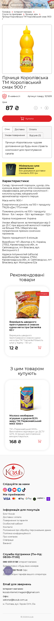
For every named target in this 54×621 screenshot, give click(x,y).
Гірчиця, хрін (31, 14)
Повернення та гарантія (15, 520)
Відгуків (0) (35, 135)
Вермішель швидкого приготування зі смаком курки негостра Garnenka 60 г (25, 326)
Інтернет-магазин (23, 12)
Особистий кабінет (13, 523)
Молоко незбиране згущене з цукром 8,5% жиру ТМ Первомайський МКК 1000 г (25, 419)
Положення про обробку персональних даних (27, 530)
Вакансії (7, 543)
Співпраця (8, 540)
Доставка (19, 129)
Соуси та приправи (12, 14)
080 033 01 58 (10, 562)
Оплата (33, 129)
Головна (6, 12)
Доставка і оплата (12, 517)
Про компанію (10, 536)
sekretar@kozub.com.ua (15, 600)
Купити (27, 118)
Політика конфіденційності (17, 533)
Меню (5, 5)
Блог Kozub (9, 514)
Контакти (8, 527)
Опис (7, 129)
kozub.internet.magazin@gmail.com (21, 592)
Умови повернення (15, 135)
